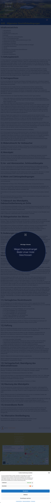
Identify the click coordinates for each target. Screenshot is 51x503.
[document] (25, 251)
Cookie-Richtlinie (19, 501)
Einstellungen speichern (25, 498)
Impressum (33, 501)
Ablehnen (25, 494)
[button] (49, 472)
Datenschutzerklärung (26, 501)
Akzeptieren (25, 491)
